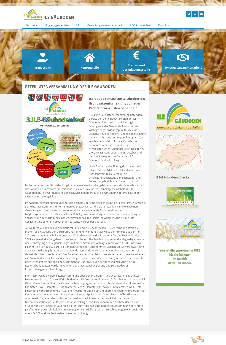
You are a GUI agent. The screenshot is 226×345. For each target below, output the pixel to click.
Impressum (69, 339)
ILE (78, 25)
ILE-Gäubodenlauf (140, 25)
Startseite (31, 25)
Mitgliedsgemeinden (57, 25)
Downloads (165, 25)
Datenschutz (55, 339)
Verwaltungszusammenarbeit (104, 25)
